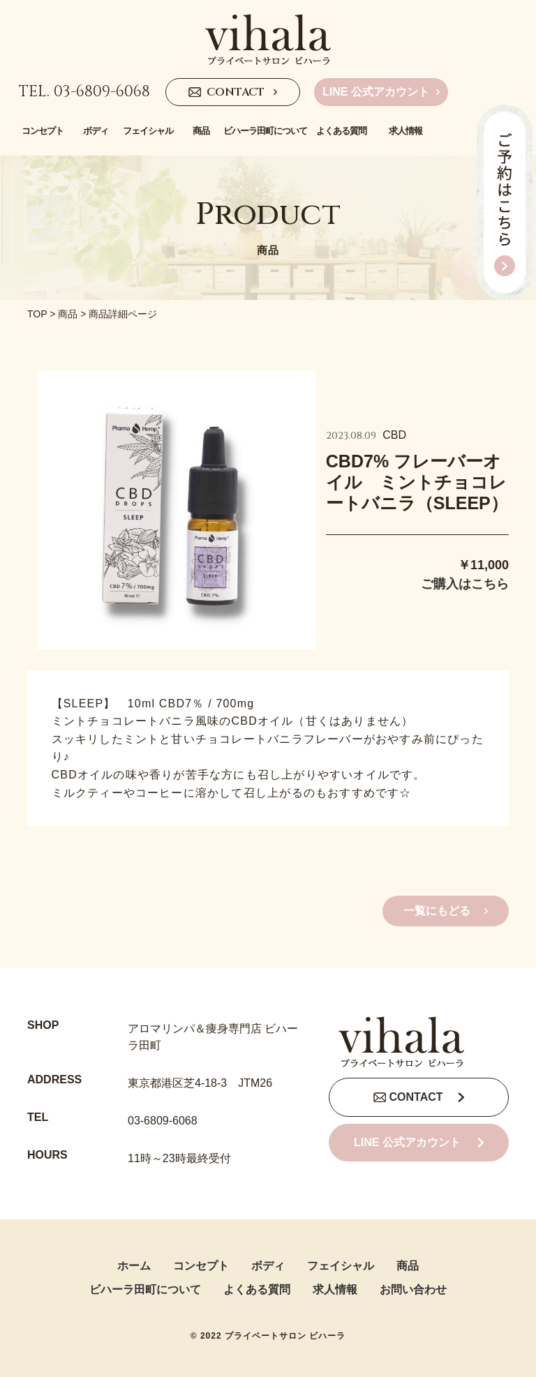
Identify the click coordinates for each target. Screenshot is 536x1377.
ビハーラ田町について (145, 1289)
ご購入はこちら (465, 584)
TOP (37, 313)
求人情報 (335, 1289)
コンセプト (201, 1266)
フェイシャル (340, 1266)
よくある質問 (256, 1289)
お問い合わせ (413, 1289)
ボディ (268, 1266)
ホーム (134, 1266)
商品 (67, 313)
